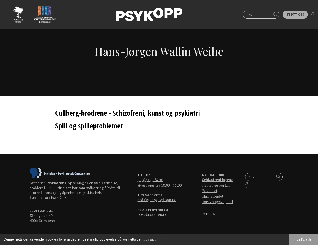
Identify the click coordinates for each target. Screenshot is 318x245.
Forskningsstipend (217, 201)
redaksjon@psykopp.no (157, 199)
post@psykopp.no (152, 214)
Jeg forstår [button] (303, 239)
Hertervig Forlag (216, 185)
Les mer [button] (149, 239)
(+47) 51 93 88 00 (150, 179)
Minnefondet (212, 196)
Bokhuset (209, 190)
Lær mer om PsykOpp (48, 197)
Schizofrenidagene (217, 179)
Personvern (211, 213)
